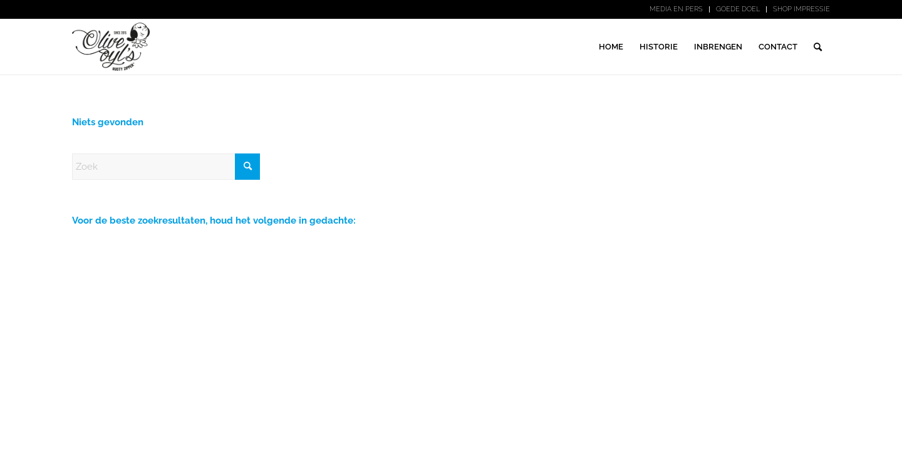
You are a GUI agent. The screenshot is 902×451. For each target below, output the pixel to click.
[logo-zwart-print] (111, 47)
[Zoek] (818, 47)
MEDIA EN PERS (676, 9)
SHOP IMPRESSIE (801, 9)
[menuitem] (676, 9)
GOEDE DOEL (738, 9)
